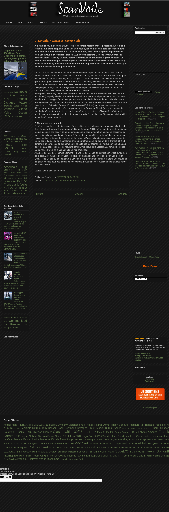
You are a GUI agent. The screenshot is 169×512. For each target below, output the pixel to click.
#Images (139, 356)
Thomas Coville (57, 455)
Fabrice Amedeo (148, 432)
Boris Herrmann (67, 428)
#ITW (137, 354)
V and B (141, 455)
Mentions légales (150, 408)
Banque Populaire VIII (132, 424)
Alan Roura (19, 424)
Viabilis (150, 456)
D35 (25, 139)
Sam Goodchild (26, 451)
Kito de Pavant (60, 439)
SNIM (7, 172)
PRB (32, 447)
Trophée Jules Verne (15, 106)
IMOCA (12, 148)
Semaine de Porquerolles (17, 175)
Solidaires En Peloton (143, 451)
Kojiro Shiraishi (76, 439)
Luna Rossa (57, 443)
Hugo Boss (88, 436)
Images (8, 327)
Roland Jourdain (137, 447)
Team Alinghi (40, 455)
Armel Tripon (111, 424)
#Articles (147, 356)
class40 (7, 154)
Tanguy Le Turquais (23, 456)
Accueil (79, 193)
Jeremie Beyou (22, 439)
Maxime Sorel (130, 443)
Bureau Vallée (113, 428)
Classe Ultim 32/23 (68, 432)
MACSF (69, 443)
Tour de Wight (9, 188)
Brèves (15, 317)
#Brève (138, 358)
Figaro (13, 144)
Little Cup (9, 170)
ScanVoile (150, 379)
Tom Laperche (94, 455)
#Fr (143, 358)
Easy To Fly (103, 432)
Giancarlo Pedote (46, 436)
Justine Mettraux (41, 439)
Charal (156, 428)
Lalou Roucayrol (140, 439)
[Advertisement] (81, 224)
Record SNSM (20, 170)
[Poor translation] (8, 477)
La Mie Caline (103, 439)
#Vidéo (138, 360)
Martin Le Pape (114, 443)
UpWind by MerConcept (113, 456)
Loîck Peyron (31, 443)
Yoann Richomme (49, 458)
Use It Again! (130, 456)
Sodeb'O (122, 451)
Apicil (84, 425)
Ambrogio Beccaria (48, 425)
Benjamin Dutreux (31, 428)
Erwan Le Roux (130, 432)
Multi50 (23, 148)
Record (23, 95)
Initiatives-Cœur (134, 436)
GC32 (24, 145)
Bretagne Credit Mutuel (91, 428)
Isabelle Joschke (153, 436)
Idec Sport (118, 436)
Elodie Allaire (150, 381)
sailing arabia (18, 193)
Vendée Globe (15, 109)
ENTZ (86, 432)
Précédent (121, 193)
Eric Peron (116, 432)
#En (147, 358)
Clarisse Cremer (43, 432)
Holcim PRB (74, 436)
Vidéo (15, 327)
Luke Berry (44, 443)
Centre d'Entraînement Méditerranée (137, 428)
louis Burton (79, 459)
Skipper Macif (106, 451)
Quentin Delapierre (98, 447)
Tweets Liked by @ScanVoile (147, 257)
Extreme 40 (21, 141)
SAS (83, 180)
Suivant (39, 193)
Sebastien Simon (87, 451)
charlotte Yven (67, 459)
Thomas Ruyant (76, 455)
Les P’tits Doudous (156, 439)
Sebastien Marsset (67, 452)
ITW (25, 324)
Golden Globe (9, 92)
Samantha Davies (47, 451)
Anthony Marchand (69, 424)
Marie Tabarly (99, 443)
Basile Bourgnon (12, 428)
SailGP (10, 99)
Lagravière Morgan (121, 439)
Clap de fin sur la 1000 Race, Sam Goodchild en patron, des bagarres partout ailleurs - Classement (15, 55)
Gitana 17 (61, 436)
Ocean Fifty (13, 151)
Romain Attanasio (155, 447)
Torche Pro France (15, 178)
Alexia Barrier (32, 425)
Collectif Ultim (17, 139)
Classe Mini (49, 180)
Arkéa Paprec (95, 424)
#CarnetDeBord (156, 358)
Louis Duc (18, 443)
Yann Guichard (11, 459)
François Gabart (27, 436)
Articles (7, 318)
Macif (79, 443)
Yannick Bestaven (28, 458)
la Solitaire (17, 116)
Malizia (88, 443)
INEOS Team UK (103, 436)
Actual (8, 424)
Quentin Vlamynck (119, 447)
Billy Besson (50, 428)
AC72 (7, 136)
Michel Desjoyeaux (149, 443)
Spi (6, 178)
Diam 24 (9, 141)
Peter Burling (70, 447)
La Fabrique (90, 439)
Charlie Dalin (25, 432)
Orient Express (20, 447)
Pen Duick (58, 447)
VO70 (24, 152)
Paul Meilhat (44, 447)
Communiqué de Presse (68, 180)
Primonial (82, 447)
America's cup (15, 167)
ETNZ (93, 432)
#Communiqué (144, 354)
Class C (16, 136)
